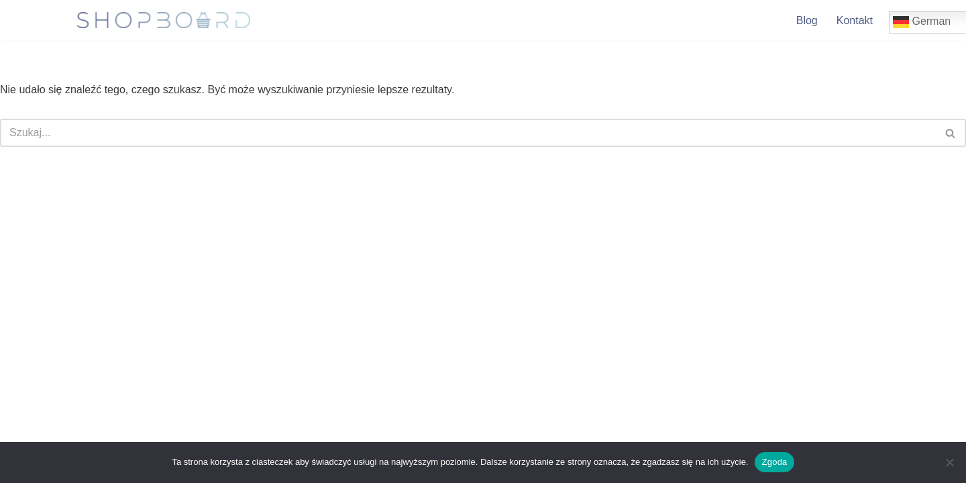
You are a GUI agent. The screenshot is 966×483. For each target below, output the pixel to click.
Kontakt (855, 20)
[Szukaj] (468, 133)
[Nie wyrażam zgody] (949, 462)
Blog (807, 20)
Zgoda (774, 462)
